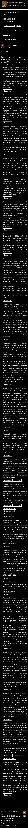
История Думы (9, 39)
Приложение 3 (9, 514)
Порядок (17, 480)
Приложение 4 (9, 517)
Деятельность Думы (12, 26)
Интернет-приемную (8, 825)
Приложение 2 (9, 511)
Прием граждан (9, 30)
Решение (7, 91)
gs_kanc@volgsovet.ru (8, 820)
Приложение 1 (9, 508)
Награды (6, 35)
